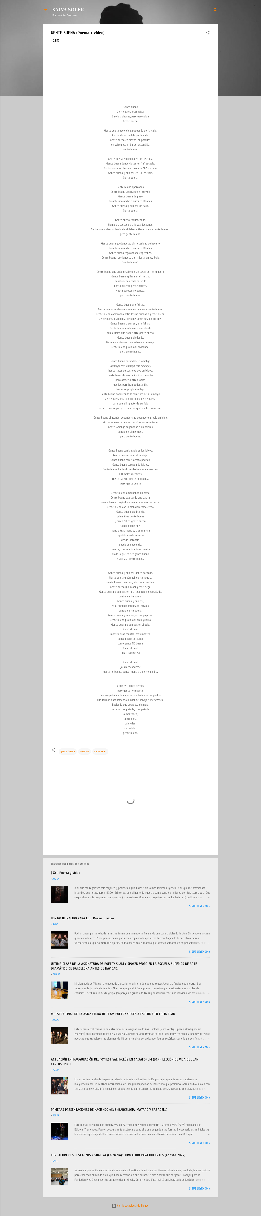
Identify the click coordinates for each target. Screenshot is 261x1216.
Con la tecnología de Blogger (131, 1205)
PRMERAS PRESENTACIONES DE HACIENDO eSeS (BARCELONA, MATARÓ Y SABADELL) (109, 1110)
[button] (207, 33)
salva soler (100, 751)
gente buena (68, 751)
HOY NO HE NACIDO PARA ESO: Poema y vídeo (82, 918)
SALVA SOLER (68, 9)
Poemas (84, 751)
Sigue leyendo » (199, 906)
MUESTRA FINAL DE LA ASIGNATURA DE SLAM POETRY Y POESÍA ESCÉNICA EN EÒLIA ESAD (113, 1014)
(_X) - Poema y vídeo (65, 873)
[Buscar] (215, 11)
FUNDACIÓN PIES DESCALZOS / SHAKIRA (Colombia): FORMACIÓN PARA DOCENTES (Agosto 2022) (118, 1155)
